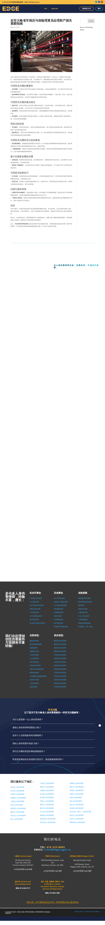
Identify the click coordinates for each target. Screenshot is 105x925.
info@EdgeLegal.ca (33, 2)
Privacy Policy (78, 911)
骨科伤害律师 (34, 662)
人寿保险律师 (82, 619)
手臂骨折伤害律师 (60, 655)
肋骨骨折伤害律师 (60, 665)
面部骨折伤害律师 (60, 683)
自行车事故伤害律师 (36, 605)
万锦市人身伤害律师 (47, 783)
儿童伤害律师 (34, 655)
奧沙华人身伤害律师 (47, 808)
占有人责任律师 (83, 616)
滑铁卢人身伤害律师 (76, 787)
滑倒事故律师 (58, 609)
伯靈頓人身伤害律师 (47, 790)
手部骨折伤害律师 (60, 673)
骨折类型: (59, 635)
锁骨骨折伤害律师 (60, 669)
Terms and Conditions (92, 911)
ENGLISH (54, 8)
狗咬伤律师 (58, 616)
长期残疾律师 (82, 612)
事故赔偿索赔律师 (84, 623)
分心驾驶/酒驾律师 (60, 605)
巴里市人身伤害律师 (76, 819)
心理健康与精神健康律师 (38, 676)
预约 (99, 8)
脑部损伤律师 (34, 641)
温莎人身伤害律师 (76, 801)
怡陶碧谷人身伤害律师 (18, 798)
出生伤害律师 (34, 658)
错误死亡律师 (34, 680)
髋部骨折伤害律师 (60, 648)
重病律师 (81, 605)
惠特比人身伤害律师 (47, 805)
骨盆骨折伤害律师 (60, 680)
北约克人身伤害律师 (17, 791)
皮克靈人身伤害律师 (47, 797)
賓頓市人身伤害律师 (17, 812)
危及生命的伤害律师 (36, 669)
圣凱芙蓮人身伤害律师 (47, 819)
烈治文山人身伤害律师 (18, 815)
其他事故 (58, 592)
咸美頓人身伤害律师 (47, 815)
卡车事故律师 (34, 612)
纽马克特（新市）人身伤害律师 (80, 812)
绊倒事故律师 (58, 612)
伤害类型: (34, 635)
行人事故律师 (34, 602)
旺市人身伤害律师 (16, 805)
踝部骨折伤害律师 (60, 641)
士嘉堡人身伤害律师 (17, 801)
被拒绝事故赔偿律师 (85, 602)
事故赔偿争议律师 (84, 598)
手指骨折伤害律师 (60, 687)
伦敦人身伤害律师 (76, 797)
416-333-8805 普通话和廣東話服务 (13, 2)
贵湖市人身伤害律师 (76, 790)
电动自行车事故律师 (61, 602)
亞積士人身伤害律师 (47, 801)
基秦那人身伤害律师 (76, 783)
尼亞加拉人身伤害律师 (47, 822)
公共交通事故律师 (36, 616)
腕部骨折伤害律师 (60, 644)
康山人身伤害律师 (16, 819)
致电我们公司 (86, 8)
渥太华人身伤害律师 (76, 805)
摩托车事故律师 (35, 609)
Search (91, 21)
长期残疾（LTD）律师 (85, 627)
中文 (45, 8)
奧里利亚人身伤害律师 (77, 822)
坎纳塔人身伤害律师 (76, 808)
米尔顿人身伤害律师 (47, 794)
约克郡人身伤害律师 (17, 794)
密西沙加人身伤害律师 (18, 808)
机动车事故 (35, 592)
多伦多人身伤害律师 (17, 787)
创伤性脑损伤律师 (36, 644)
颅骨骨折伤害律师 (60, 658)
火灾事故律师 (58, 619)
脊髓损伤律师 (34, 651)
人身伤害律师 (34, 683)
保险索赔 (82, 592)
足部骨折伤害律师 (60, 676)
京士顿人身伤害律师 (47, 812)
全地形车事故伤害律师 (37, 623)
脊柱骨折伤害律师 (60, 662)
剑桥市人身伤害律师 (76, 794)
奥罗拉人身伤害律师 (76, 815)
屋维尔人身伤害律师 (47, 787)
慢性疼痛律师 (34, 673)
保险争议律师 (82, 609)
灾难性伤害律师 (35, 665)
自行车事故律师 (59, 598)
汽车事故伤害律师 (36, 598)
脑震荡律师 (33, 648)
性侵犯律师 (33, 687)
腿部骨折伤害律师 (60, 651)
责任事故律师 (34, 619)
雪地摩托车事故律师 (61, 627)
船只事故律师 (58, 623)
